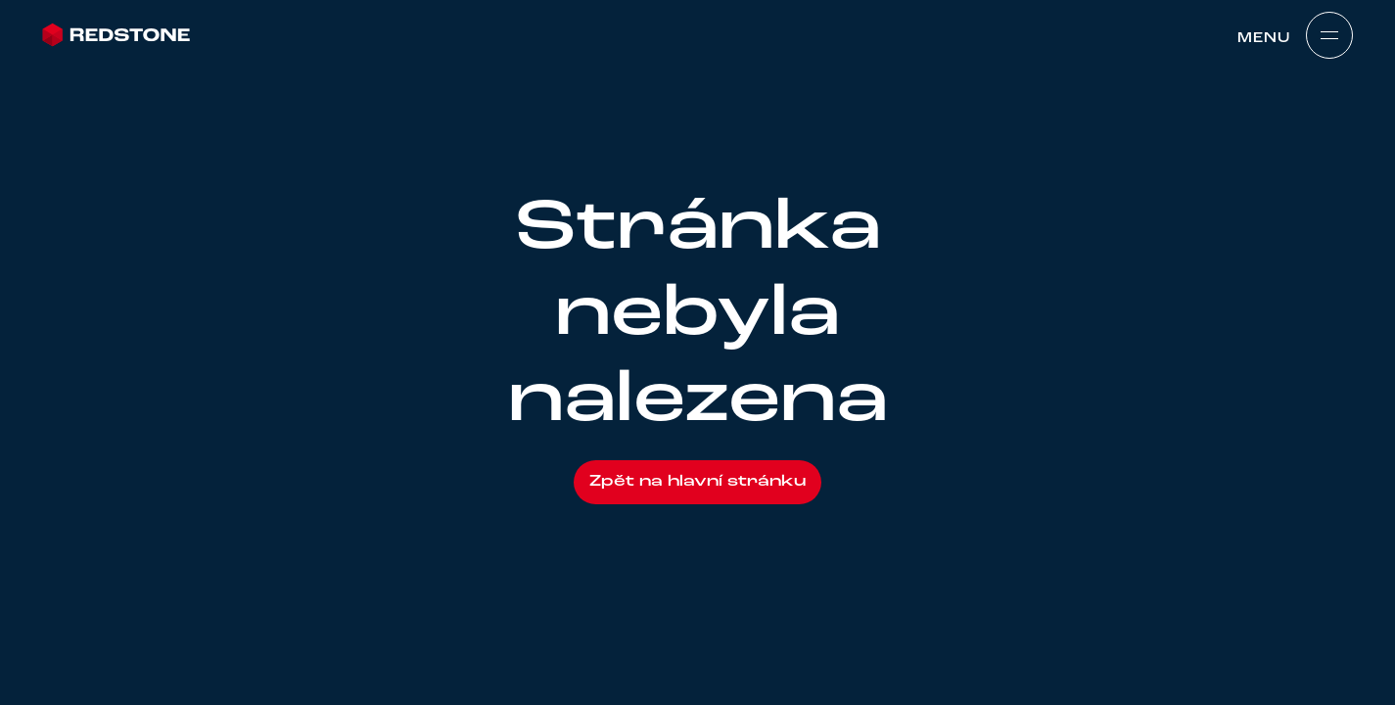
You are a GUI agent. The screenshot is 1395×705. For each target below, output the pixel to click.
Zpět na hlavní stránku (697, 482)
